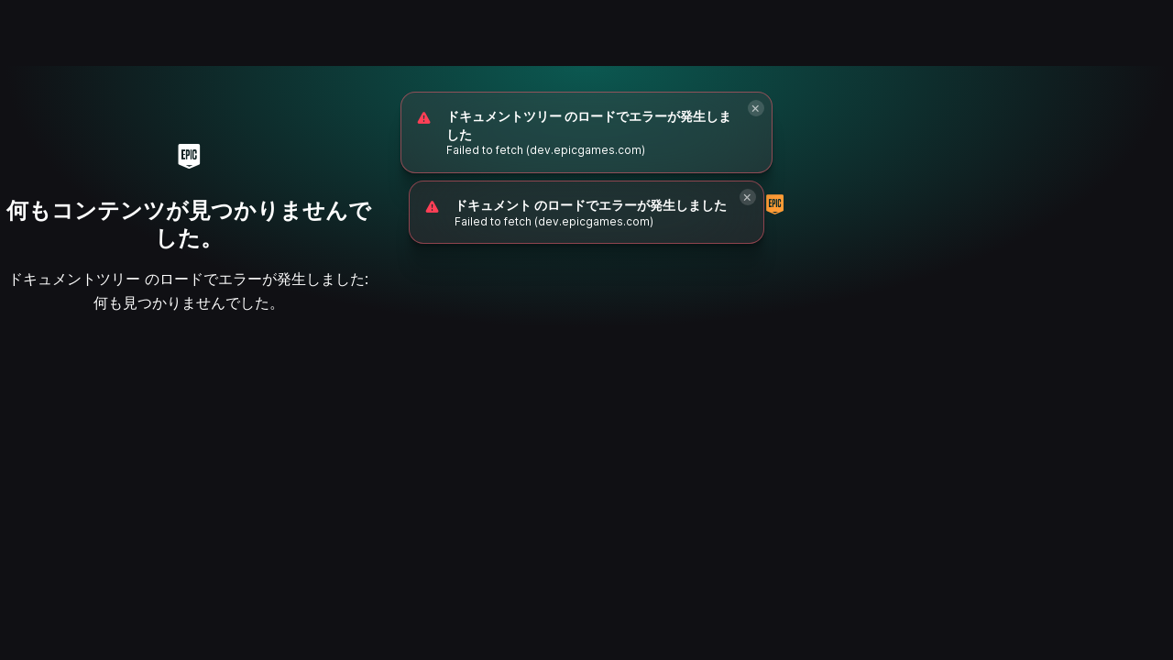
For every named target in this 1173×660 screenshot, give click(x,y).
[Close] (756, 108)
